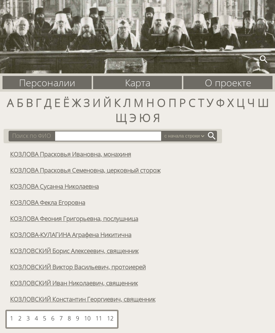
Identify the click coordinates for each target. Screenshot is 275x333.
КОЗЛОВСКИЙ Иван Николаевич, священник (74, 283)
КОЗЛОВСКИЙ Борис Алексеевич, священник (74, 250)
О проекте (228, 82)
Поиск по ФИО (31, 136)
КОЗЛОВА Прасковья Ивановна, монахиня (70, 154)
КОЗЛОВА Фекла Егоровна (47, 202)
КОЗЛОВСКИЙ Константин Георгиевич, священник (82, 299)
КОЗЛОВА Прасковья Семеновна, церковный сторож (85, 170)
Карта (137, 82)
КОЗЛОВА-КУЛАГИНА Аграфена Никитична (70, 234)
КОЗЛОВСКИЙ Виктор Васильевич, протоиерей (78, 266)
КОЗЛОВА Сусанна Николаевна (54, 186)
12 (110, 318)
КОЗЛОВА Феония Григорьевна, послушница (74, 218)
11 (99, 318)
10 (87, 318)
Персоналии (47, 82)
